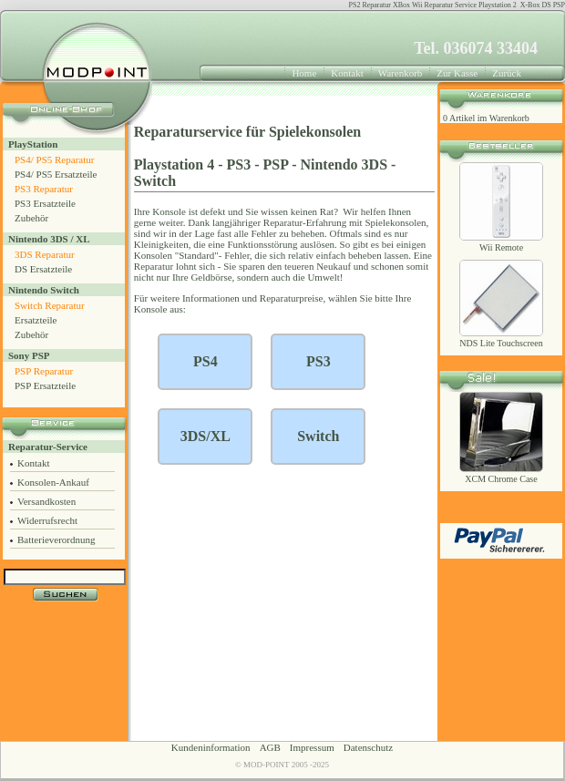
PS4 (205, 361)
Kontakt (347, 72)
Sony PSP (29, 355)
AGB (270, 747)
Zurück (506, 72)
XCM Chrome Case (501, 479)
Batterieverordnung (56, 539)
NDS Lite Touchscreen (500, 343)
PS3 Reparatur (44, 188)
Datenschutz (368, 747)
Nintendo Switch (43, 289)
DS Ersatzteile (43, 268)
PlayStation (32, 144)
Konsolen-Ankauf (53, 482)
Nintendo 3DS (343, 164)
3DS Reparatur (45, 254)
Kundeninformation (211, 747)
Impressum (312, 747)
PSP (276, 164)
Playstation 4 (174, 164)
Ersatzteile (35, 319)
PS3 (239, 164)
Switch (155, 181)
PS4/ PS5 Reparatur (54, 159)
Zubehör (31, 217)
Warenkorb (400, 72)
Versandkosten (46, 501)
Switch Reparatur (50, 305)
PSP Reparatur (44, 370)
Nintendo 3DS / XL (49, 238)
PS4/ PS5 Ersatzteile (56, 174)
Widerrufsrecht (47, 520)
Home (304, 72)
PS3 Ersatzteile (45, 203)
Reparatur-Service (47, 446)
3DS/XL (205, 436)
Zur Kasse (457, 72)
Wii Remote (501, 247)
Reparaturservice (188, 131)
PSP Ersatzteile (45, 385)
